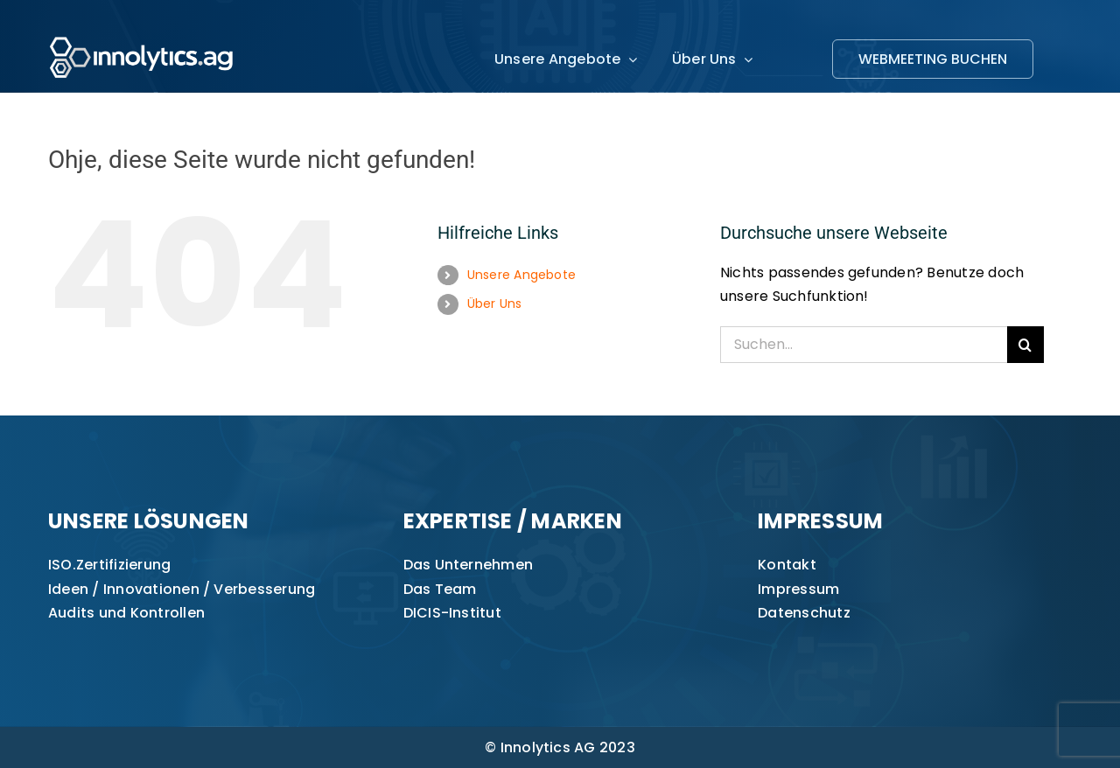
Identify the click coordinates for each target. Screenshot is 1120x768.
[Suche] (1025, 344)
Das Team (440, 589)
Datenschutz (804, 613)
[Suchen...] (863, 344)
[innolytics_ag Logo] (142, 33)
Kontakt (787, 565)
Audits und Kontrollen (126, 613)
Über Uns (494, 303)
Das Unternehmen (468, 565)
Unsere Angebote (522, 274)
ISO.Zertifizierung (109, 565)
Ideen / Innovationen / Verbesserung (181, 589)
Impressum (798, 589)
